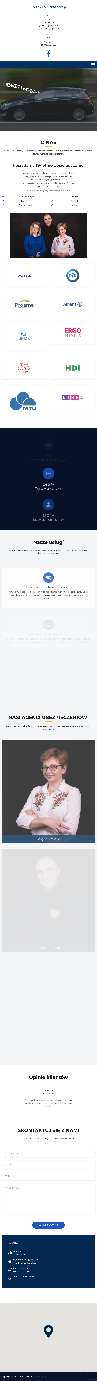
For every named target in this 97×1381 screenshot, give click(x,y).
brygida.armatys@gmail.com (48, 25)
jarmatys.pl (42, 1376)
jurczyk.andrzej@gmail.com (48, 28)
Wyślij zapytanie (48, 1225)
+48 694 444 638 (21, 1268)
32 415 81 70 (48, 22)
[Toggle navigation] (93, 64)
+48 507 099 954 (21, 1271)
